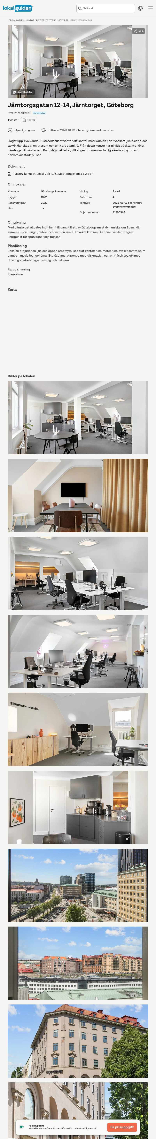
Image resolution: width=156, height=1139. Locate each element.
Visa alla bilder (22, 92)
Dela (138, 31)
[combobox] (108, 8)
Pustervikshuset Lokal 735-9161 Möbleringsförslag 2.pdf (50, 174)
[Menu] (150, 8)
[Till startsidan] (18, 8)
